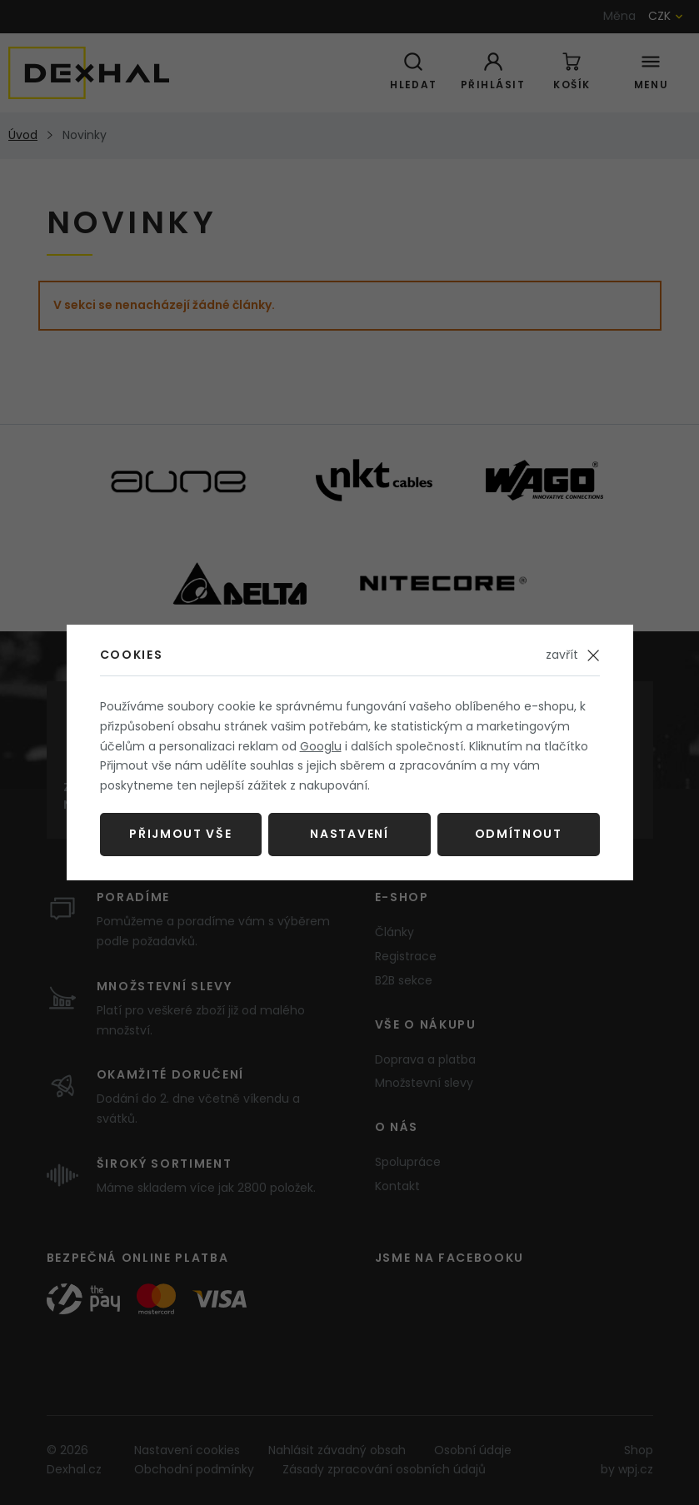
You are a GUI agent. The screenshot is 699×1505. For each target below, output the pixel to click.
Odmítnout (518, 833)
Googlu (321, 746)
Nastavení (349, 833)
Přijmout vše (180, 833)
